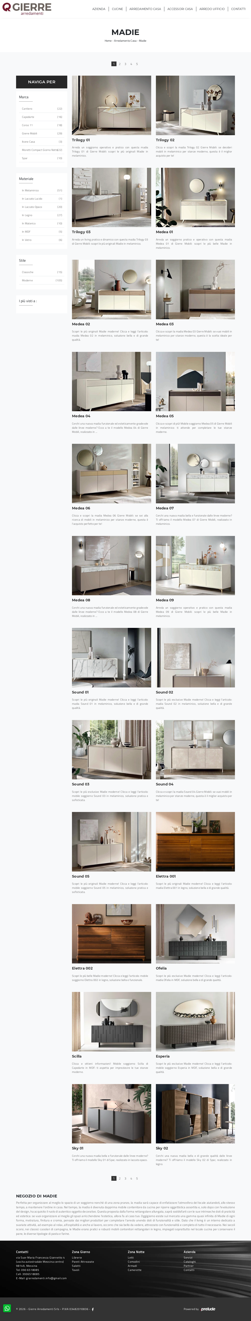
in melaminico (41, 190)
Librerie (77, 1257)
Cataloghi (190, 1262)
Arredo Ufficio (212, 9)
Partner (189, 1266)
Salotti (76, 1266)
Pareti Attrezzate (83, 1262)
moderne (41, 280)
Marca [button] (23, 97)
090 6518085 (30, 1270)
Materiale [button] (26, 178)
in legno (41, 215)
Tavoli (75, 1270)
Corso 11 (41, 125)
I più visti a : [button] (28, 301)
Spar (41, 158)
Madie (142, 41)
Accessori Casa (180, 9)
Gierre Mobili (41, 133)
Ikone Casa (41, 141)
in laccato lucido (41, 198)
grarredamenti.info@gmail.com (46, 1278)
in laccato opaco (41, 207)
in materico (41, 223)
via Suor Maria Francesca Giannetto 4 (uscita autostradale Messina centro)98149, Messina (40, 1261)
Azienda (98, 9)
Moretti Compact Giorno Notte (41, 150)
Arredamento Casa (145, 9)
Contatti (238, 9)
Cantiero (41, 108)
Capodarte (41, 117)
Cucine (117, 9)
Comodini (134, 1262)
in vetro (41, 240)
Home (108, 41)
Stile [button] (22, 260)
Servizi (188, 1257)
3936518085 (31, 1274)
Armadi (132, 1266)
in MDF (41, 231)
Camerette (135, 1270)
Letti (131, 1257)
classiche (41, 272)
